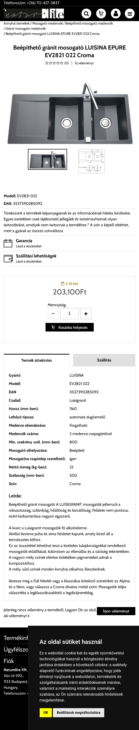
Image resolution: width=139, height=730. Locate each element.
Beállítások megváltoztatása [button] (78, 713)
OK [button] (46, 713)
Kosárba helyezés (73, 327)
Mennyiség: (57, 305)
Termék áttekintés (36, 360)
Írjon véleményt (116, 611)
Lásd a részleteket (29, 246)
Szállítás (104, 360)
